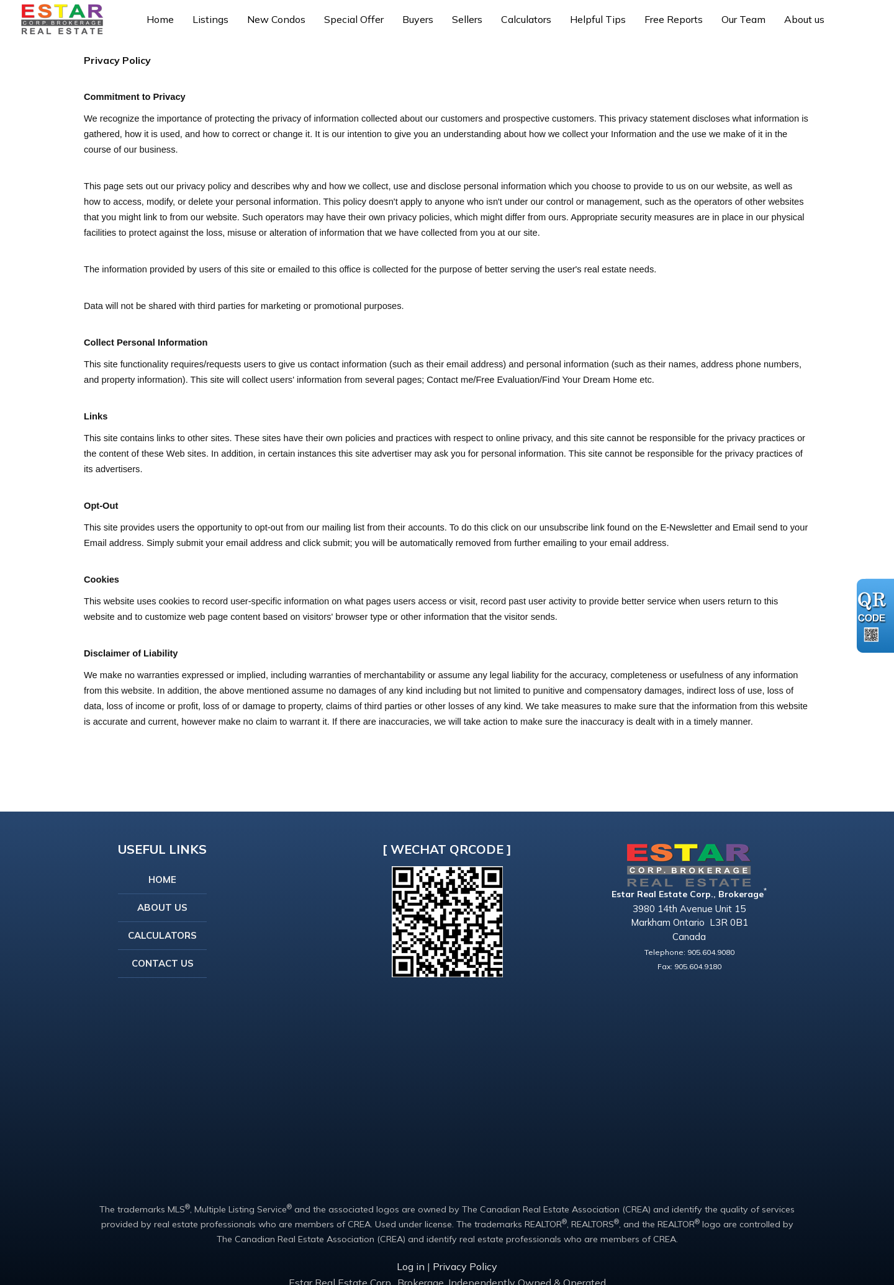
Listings (210, 19)
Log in (411, 1266)
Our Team (743, 19)
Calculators (526, 19)
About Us (162, 907)
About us (804, 19)
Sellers (467, 19)
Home (160, 19)
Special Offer (354, 19)
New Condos (276, 19)
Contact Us (163, 963)
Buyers (417, 19)
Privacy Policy (465, 1266)
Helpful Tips (598, 19)
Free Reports (673, 19)
